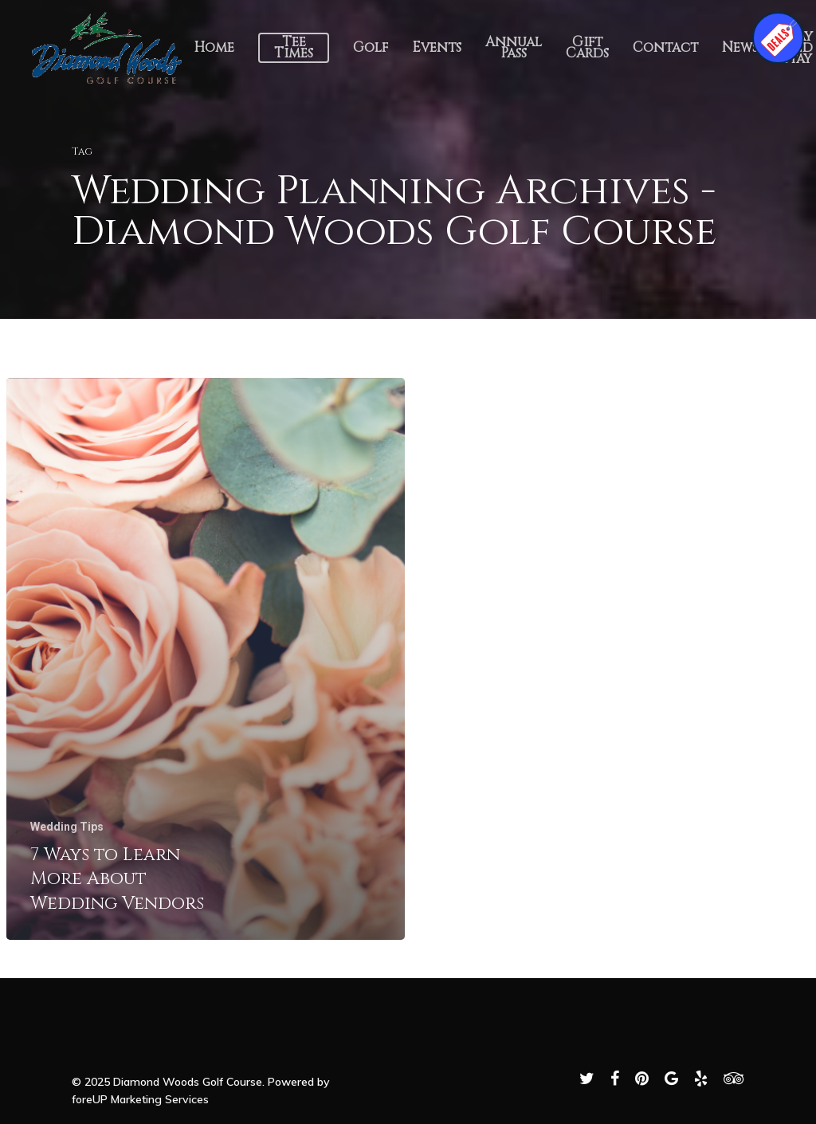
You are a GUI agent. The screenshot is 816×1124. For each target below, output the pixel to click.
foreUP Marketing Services (140, 1099)
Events (436, 47)
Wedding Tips (67, 826)
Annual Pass (513, 48)
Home (214, 47)
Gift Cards (587, 48)
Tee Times (293, 48)
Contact (665, 47)
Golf (370, 47)
